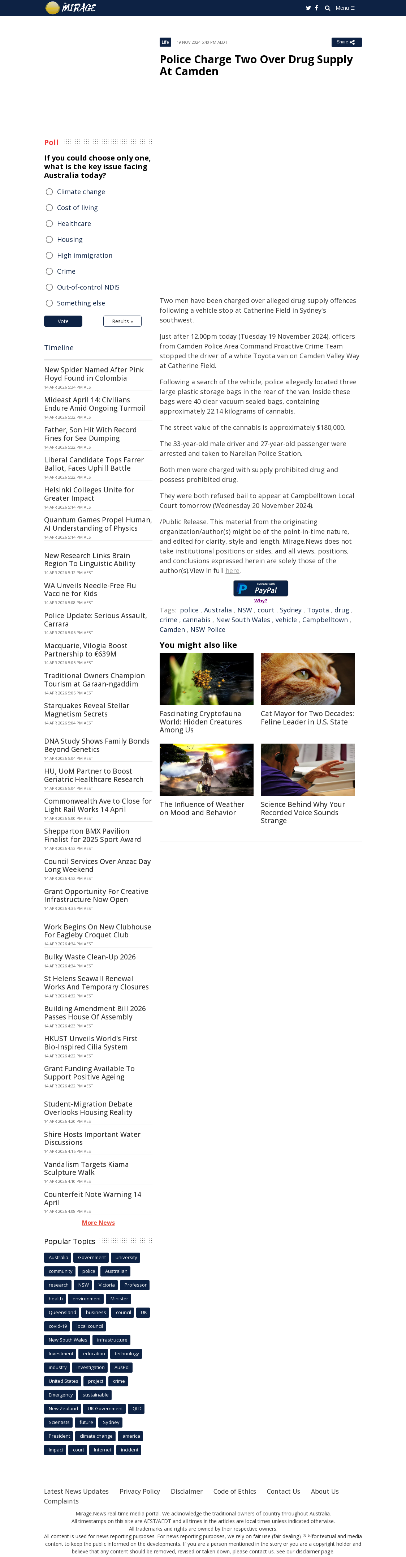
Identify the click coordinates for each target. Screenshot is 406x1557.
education (94, 1353)
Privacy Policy (143, 1491)
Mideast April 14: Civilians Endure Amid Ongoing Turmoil (95, 404)
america (131, 1436)
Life (165, 42)
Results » (122, 321)
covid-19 (58, 1326)
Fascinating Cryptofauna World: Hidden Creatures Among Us (201, 722)
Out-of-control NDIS (88, 287)
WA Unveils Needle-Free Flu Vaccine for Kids (90, 590)
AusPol (122, 1367)
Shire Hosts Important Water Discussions (92, 1138)
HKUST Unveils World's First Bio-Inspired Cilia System (91, 1043)
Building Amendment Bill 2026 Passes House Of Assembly (95, 1013)
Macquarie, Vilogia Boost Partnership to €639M (86, 650)
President (59, 1436)
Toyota (318, 610)
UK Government (105, 1408)
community (61, 1271)
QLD (137, 1408)
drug (341, 610)
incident (129, 1449)
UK (144, 1312)
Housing (70, 239)
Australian (116, 1271)
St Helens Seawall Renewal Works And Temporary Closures (96, 983)
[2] (310, 1535)
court (266, 610)
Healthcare (74, 223)
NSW (244, 610)
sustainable (96, 1394)
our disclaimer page (310, 1551)
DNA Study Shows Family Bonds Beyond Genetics (97, 745)
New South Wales (243, 619)
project (95, 1381)
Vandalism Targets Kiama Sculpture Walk (86, 1168)
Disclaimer (191, 1491)
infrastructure (112, 1339)
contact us (262, 1551)
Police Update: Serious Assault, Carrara (95, 620)
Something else (81, 303)
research (59, 1285)
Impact (56, 1449)
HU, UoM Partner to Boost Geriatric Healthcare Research (93, 775)
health (56, 1298)
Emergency (61, 1394)
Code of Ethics (241, 1491)
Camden (172, 629)
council (123, 1312)
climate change (96, 1436)
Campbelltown (325, 619)
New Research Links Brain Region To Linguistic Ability (89, 560)
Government (92, 1257)
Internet (102, 1449)
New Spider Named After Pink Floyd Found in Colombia (94, 374)
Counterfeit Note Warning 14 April (92, 1198)
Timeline (59, 347)
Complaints (62, 1501)
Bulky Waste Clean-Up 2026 (90, 957)
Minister (119, 1298)
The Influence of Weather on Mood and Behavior (202, 808)
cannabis (197, 619)
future (86, 1422)
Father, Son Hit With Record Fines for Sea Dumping (90, 434)
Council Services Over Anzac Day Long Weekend (97, 865)
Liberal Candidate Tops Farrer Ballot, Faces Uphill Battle (94, 464)
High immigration (84, 255)
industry (58, 1367)
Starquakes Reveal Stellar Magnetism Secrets (86, 710)
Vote (63, 321)
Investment (61, 1353)
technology (127, 1353)
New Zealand (63, 1408)
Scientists (59, 1422)
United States (63, 1381)
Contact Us (291, 1491)
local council (90, 1326)
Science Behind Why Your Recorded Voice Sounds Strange (303, 813)
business (96, 1312)
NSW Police (207, 629)
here (232, 570)
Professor (136, 1285)
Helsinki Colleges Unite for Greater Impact (89, 494)
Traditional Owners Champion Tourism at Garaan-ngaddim (94, 680)
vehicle (286, 619)
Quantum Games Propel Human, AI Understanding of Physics (98, 524)
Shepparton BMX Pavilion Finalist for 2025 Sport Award (92, 835)
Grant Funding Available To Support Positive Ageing (89, 1073)
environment (87, 1298)
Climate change (81, 191)
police (189, 610)
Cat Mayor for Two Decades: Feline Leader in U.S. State (307, 718)
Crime (66, 271)
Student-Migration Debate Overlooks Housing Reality (88, 1108)
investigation (91, 1367)
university (126, 1257)
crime (168, 619)
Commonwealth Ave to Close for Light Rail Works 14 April (98, 805)
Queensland (62, 1312)
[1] (304, 1535)
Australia (218, 610)
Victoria (107, 1285)
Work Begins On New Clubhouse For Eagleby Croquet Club (97, 931)
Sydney (291, 610)
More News (98, 1223)
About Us (334, 1491)
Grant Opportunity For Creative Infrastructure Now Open (96, 895)
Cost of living (77, 207)
